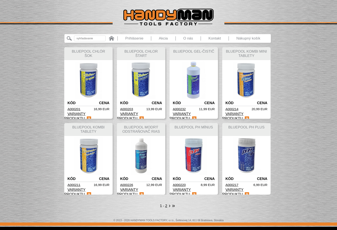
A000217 (231, 185)
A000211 (73, 185)
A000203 (126, 109)
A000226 (126, 185)
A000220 (179, 185)
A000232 (179, 109)
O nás (188, 38)
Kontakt (214, 38)
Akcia (163, 38)
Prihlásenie (134, 38)
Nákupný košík (248, 38)
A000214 (231, 109)
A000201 (73, 109)
